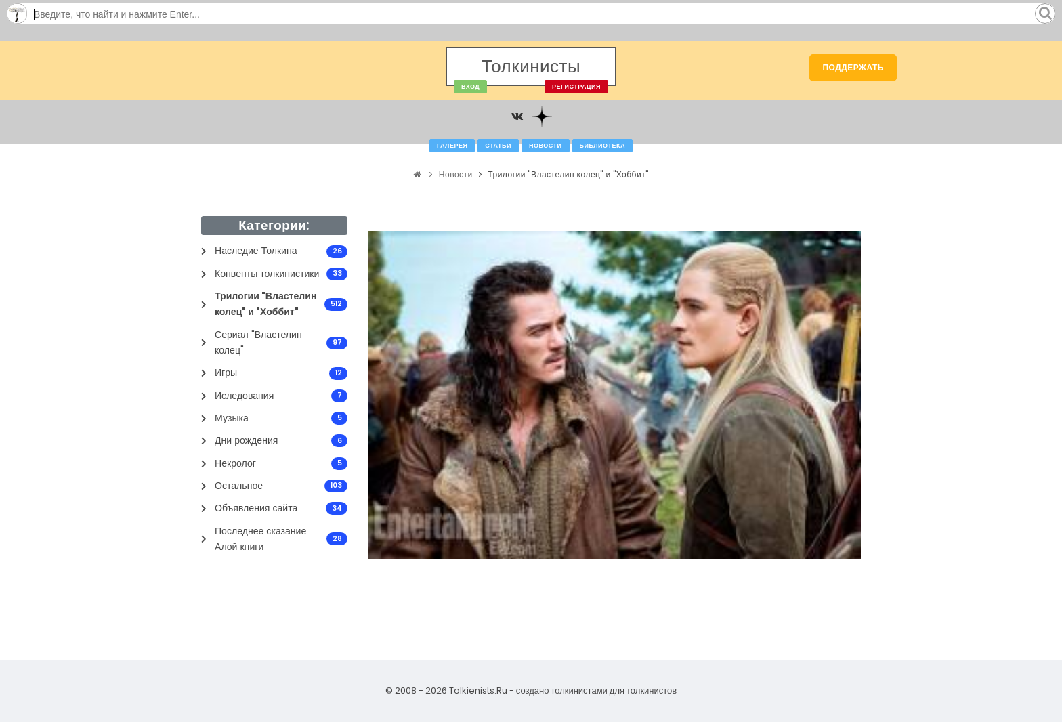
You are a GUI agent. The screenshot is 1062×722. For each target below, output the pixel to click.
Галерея (452, 146)
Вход (470, 87)
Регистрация (576, 87)
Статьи (498, 146)
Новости (545, 146)
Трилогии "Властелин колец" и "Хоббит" (568, 174)
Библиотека (602, 146)
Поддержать (853, 67)
